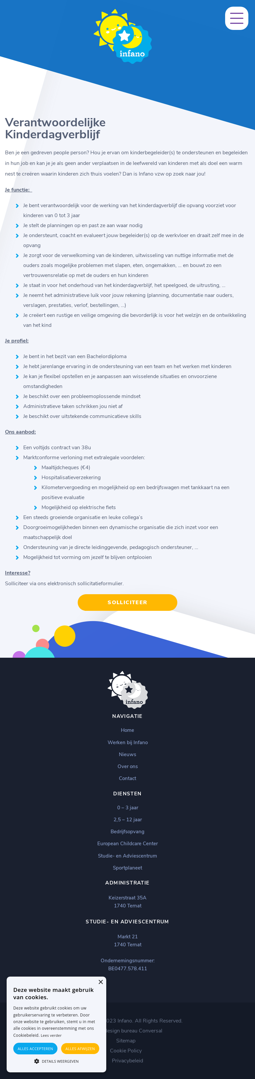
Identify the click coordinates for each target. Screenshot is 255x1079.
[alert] (56, 1024)
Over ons (128, 766)
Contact (127, 778)
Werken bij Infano (128, 742)
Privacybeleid (127, 1060)
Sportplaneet (127, 868)
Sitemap (125, 1040)
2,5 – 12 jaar (128, 819)
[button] (56, 1061)
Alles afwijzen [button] (80, 1048)
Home (127, 730)
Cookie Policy (126, 1050)
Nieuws (127, 754)
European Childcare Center (127, 843)
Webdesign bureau (115, 1030)
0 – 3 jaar (127, 807)
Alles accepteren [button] (35, 1048)
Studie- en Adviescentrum (127, 856)
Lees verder (51, 1035)
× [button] (100, 982)
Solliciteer (127, 602)
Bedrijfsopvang (127, 831)
